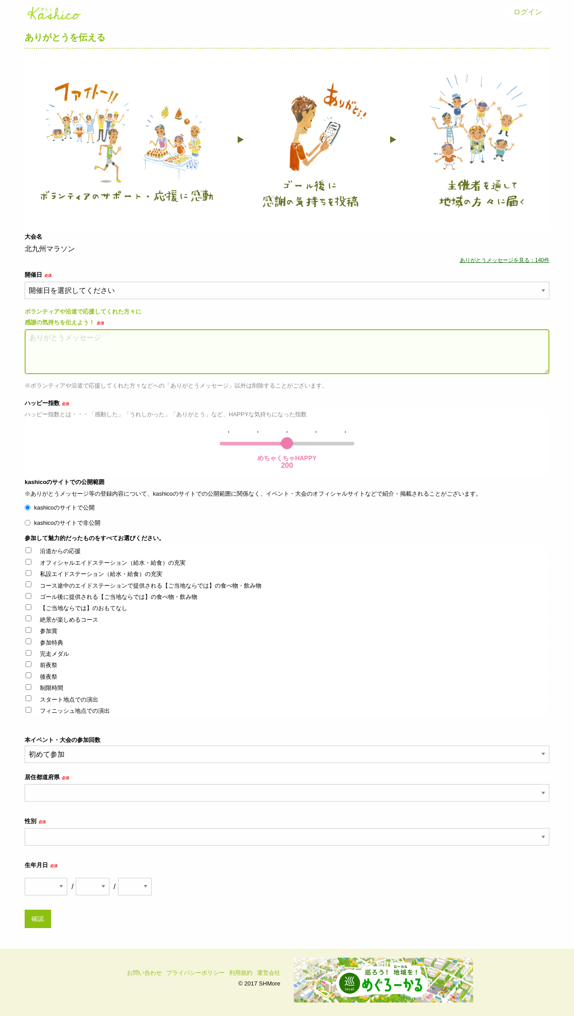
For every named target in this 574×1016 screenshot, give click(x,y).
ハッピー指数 (47, 403)
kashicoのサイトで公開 (64, 507)
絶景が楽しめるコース (69, 619)
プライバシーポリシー (195, 972)
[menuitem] (527, 12)
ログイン (527, 12)
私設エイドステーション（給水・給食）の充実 (101, 574)
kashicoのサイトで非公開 (67, 522)
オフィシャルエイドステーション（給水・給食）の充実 (113, 562)
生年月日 (41, 865)
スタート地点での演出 (69, 699)
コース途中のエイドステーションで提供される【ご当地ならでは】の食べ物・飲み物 (150, 585)
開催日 (38, 274)
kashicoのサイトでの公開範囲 (64, 482)
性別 (35, 821)
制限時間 (51, 688)
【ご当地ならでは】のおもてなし (83, 608)
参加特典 (51, 642)
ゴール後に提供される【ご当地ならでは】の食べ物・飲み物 (118, 596)
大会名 (33, 236)
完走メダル (54, 653)
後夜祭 (48, 676)
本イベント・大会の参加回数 (287, 750)
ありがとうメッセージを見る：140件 (504, 260)
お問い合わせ (144, 972)
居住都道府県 (47, 777)
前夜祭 (48, 665)
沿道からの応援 (60, 551)
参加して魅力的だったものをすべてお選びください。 (95, 538)
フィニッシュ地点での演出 (75, 710)
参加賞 (48, 631)
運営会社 (268, 972)
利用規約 (240, 972)
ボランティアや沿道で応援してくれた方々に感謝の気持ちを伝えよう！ (83, 316)
